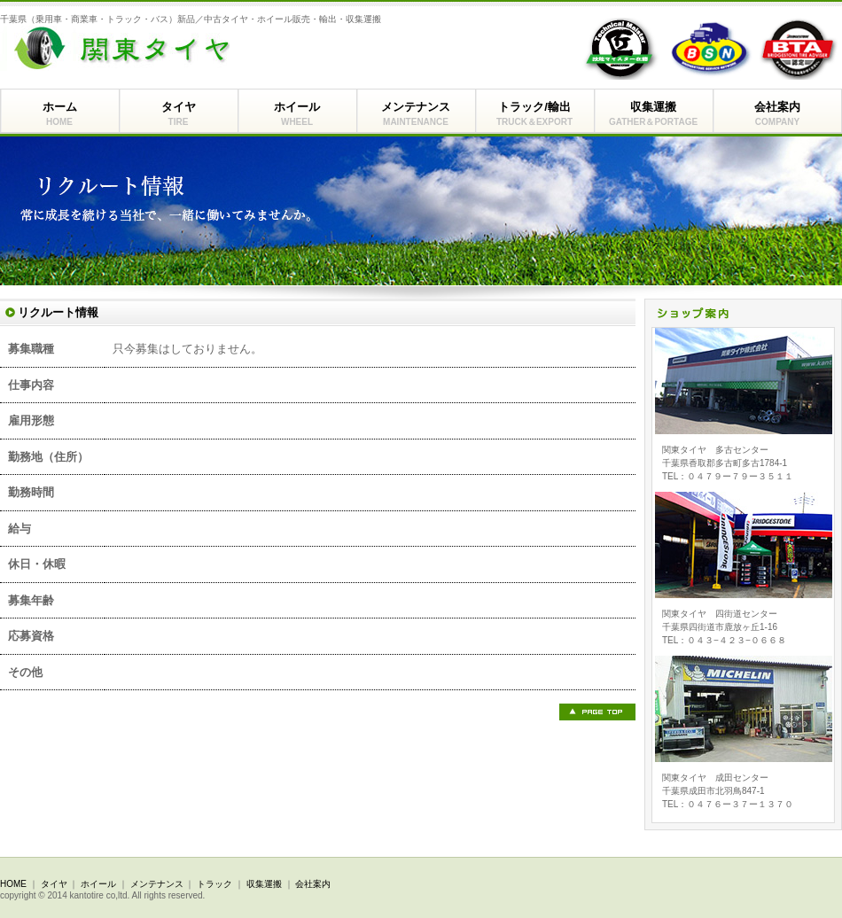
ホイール (297, 114)
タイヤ (178, 114)
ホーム (59, 114)
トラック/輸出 (534, 114)
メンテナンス (415, 114)
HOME (13, 884)
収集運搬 (653, 114)
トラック (214, 884)
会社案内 (777, 114)
